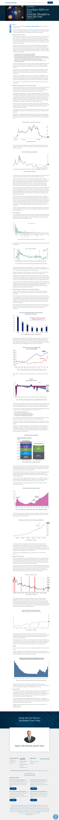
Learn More (14, 789)
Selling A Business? (12, 760)
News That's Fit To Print (34, 761)
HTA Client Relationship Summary (29, 773)
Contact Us (50, 2)
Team (27, 2)
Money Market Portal (23, 767)
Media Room (34, 2)
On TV (31, 760)
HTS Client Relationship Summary (29, 775)
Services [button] (30, 2)
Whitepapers (39, 2)
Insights (42, 2)
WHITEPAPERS (30, 6)
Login (45, 2)
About (25, 2)
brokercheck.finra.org (24, 806)
